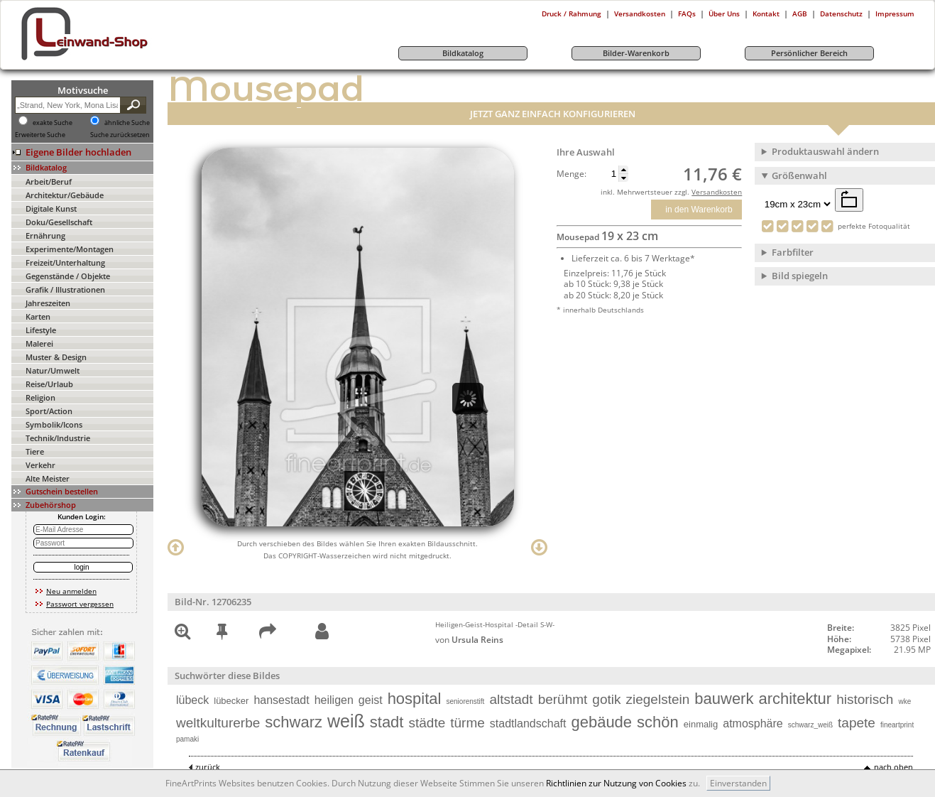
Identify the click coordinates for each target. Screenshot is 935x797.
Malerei (39, 343)
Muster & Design (56, 357)
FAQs (687, 13)
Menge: (571, 174)
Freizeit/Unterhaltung (65, 262)
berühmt (563, 699)
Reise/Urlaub (49, 384)
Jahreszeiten (48, 303)
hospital (415, 698)
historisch (864, 699)
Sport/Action (49, 411)
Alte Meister (48, 478)
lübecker (231, 700)
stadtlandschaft (528, 723)
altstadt (510, 699)
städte (426, 722)
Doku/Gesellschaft (59, 222)
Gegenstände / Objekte (68, 276)
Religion (40, 397)
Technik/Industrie (58, 438)
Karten (38, 316)
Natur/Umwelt (53, 370)
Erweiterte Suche (40, 135)
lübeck (192, 700)
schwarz (293, 722)
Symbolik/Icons (54, 424)
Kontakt (766, 13)
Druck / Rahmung (571, 13)
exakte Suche (52, 123)
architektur (794, 698)
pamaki (187, 739)
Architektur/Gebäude (65, 195)
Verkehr (40, 465)
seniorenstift (465, 701)
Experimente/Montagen (70, 249)
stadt (387, 722)
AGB (799, 13)
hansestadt (281, 700)
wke (904, 701)
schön (658, 722)
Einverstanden (738, 783)
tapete (856, 722)
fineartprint (897, 725)
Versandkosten (639, 13)
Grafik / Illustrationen (65, 289)
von (469, 640)
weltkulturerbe (218, 722)
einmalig (701, 724)
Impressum (894, 13)
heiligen (334, 700)
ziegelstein (658, 699)
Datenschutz (841, 13)
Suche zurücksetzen (120, 135)
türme (467, 722)
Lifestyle (41, 330)
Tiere (35, 451)
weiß (346, 721)
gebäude (601, 722)
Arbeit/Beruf (49, 181)
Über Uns (724, 13)
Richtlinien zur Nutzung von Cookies (616, 783)
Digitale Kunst (51, 208)
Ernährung (45, 235)
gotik (606, 699)
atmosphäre (753, 723)
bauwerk (723, 698)
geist (371, 700)
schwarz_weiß (810, 725)
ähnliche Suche (127, 123)
